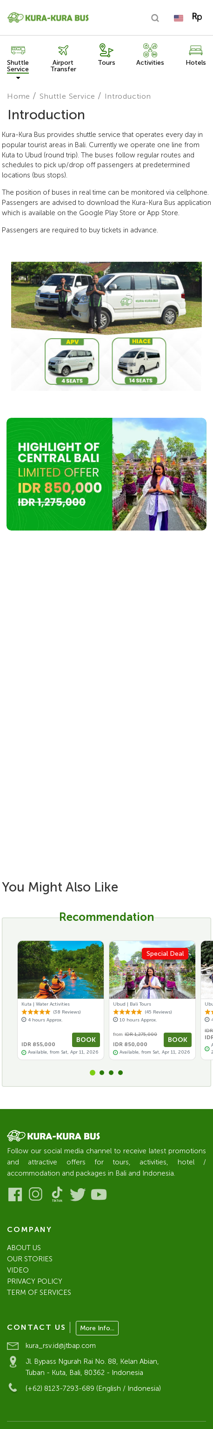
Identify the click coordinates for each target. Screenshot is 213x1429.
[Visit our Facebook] (15, 1194)
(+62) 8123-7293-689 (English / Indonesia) (93, 1388)
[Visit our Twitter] (78, 1194)
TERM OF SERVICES (39, 1292)
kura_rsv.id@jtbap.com (61, 1345)
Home (18, 96)
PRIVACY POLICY (34, 1281)
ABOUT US (24, 1248)
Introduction (128, 96)
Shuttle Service (67, 96)
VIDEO (18, 1270)
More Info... (97, 1328)
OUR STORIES (30, 1259)
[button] (92, 1072)
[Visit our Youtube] (99, 1194)
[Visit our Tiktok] (57, 1194)
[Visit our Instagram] (36, 1194)
